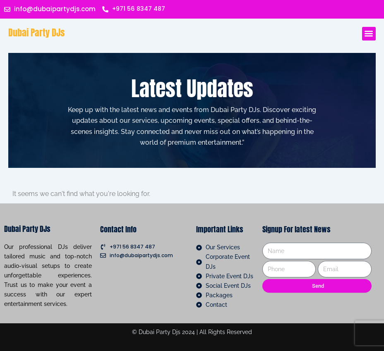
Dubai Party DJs (36, 32)
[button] (369, 34)
